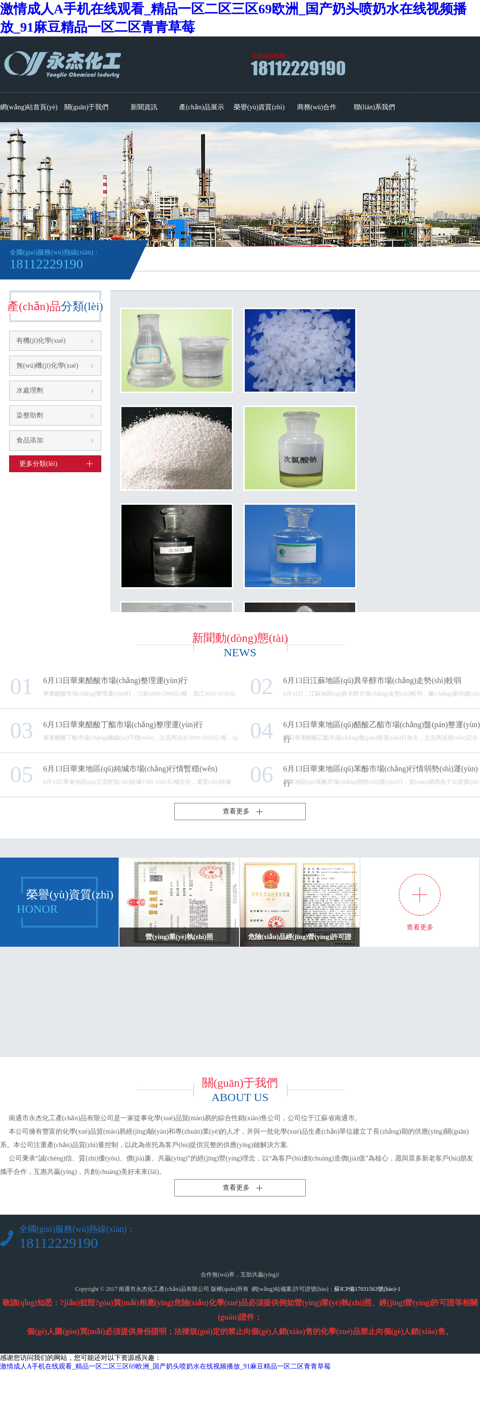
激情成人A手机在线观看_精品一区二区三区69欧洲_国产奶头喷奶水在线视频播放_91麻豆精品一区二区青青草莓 (165, 1366)
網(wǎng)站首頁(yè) (29, 107)
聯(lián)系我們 (374, 107)
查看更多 (236, 811)
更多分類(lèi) (38, 463)
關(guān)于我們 (86, 107)
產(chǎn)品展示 (201, 107)
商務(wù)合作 (316, 107)
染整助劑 (29, 415)
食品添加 (29, 440)
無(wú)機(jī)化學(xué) (47, 365)
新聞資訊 (144, 107)
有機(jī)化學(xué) (41, 340)
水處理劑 (29, 390)
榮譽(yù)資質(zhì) (259, 107)
